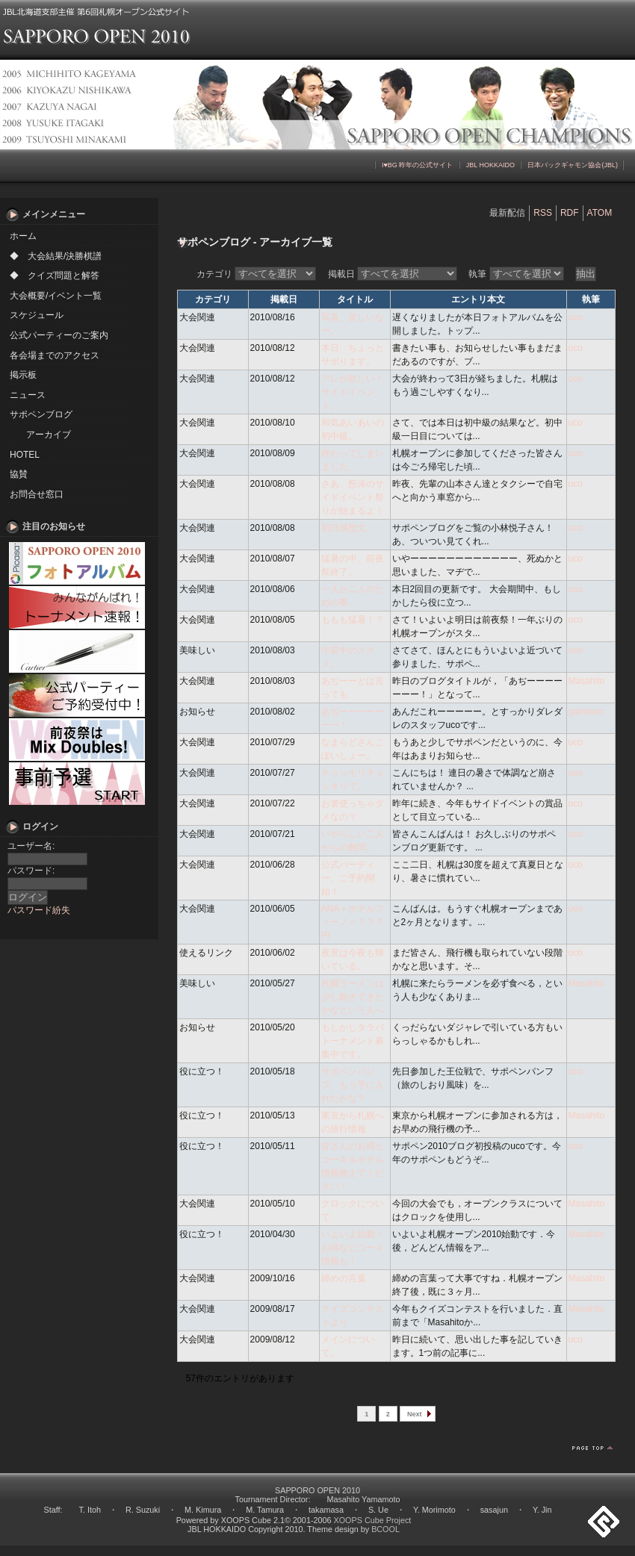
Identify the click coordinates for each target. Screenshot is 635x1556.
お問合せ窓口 (37, 494)
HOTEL (25, 454)
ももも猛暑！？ (352, 619)
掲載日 (392, 274)
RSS (542, 213)
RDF (569, 213)
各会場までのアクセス (54, 355)
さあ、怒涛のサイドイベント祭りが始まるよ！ (352, 497)
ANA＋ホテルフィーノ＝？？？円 (353, 922)
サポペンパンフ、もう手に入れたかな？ (352, 1085)
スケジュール (37, 315)
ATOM (600, 213)
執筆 (515, 274)
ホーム (23, 236)
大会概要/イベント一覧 (56, 295)
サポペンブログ (41, 414)
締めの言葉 (343, 1278)
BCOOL (385, 1529)
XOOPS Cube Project (373, 1520)
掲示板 (23, 375)
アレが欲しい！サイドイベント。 (352, 392)
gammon (586, 711)
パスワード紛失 (38, 910)
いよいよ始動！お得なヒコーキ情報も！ (352, 1247)
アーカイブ (48, 434)
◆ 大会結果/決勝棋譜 (56, 256)
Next (414, 1414)
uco (576, 317)
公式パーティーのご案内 (59, 335)
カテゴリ (256, 274)
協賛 (19, 474)
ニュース (28, 395)
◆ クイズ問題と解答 (54, 275)
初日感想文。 (348, 528)
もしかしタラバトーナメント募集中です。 (352, 1040)
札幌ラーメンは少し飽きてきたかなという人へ (352, 996)
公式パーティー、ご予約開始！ (348, 878)
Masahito (587, 681)
